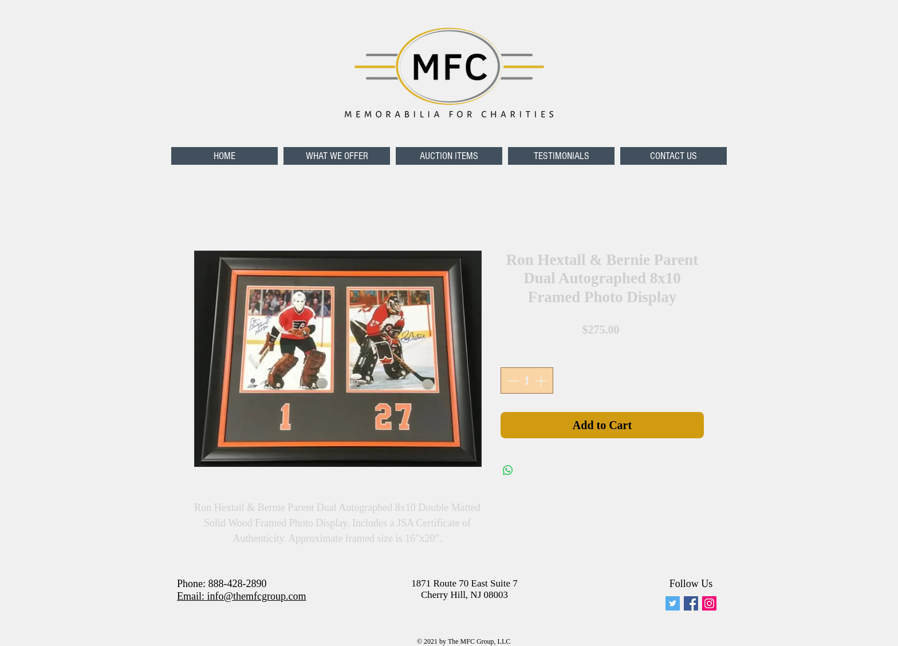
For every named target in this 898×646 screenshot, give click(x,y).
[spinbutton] (527, 380)
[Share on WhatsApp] (508, 470)
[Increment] (542, 380)
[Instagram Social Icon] (709, 603)
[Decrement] (512, 380)
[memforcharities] (672, 603)
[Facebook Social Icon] (691, 603)
